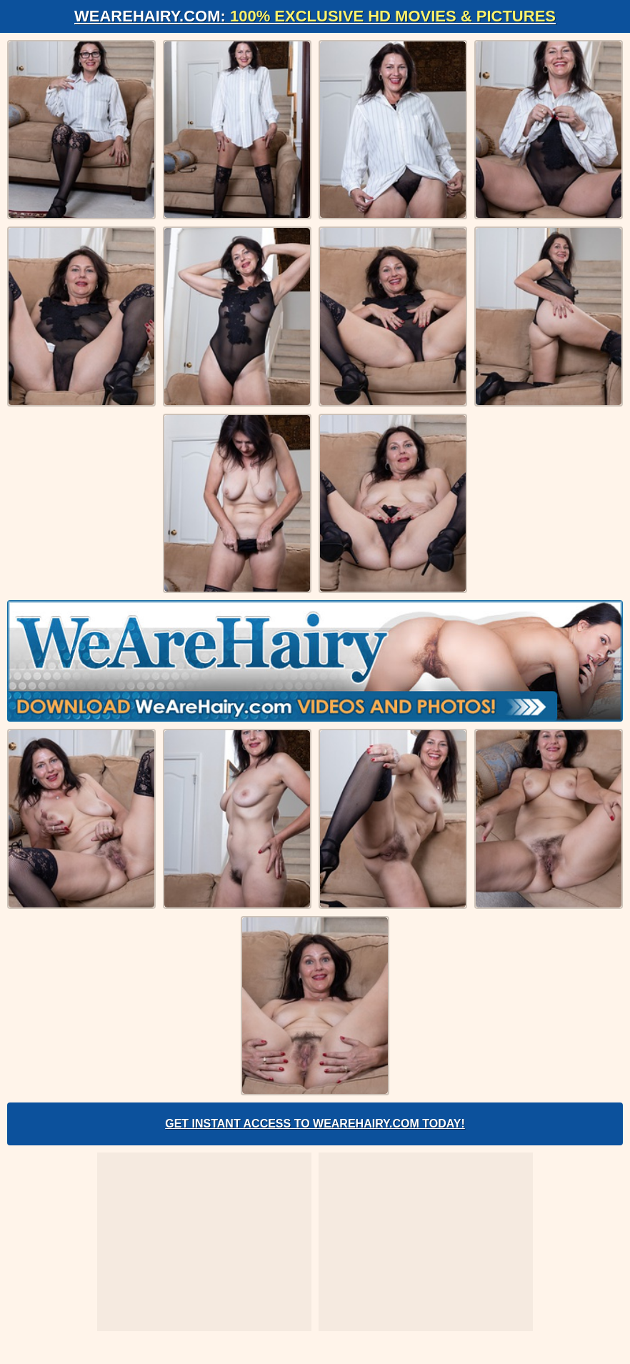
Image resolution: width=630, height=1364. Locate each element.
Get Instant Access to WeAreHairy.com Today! (315, 1123)
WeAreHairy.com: (315, 16)
